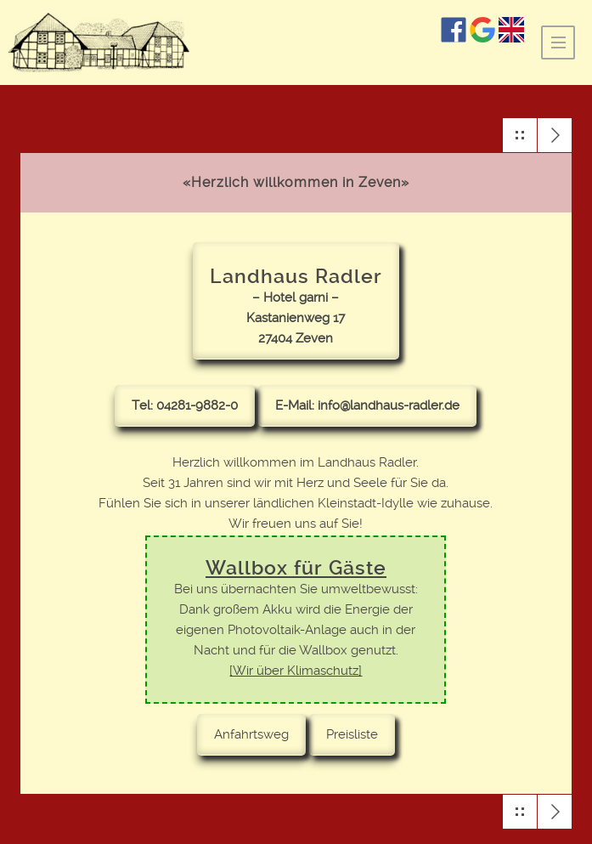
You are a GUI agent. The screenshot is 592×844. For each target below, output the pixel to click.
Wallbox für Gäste (296, 568)
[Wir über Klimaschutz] (295, 670)
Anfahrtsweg (251, 734)
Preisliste (352, 734)
